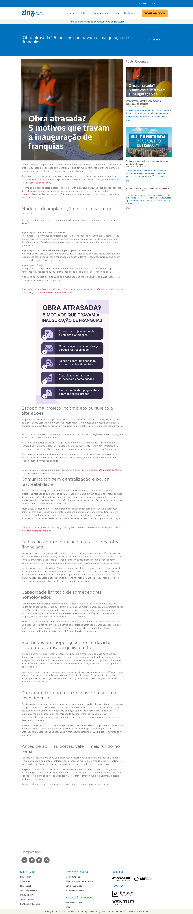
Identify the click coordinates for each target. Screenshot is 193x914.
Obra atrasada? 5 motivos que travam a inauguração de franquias (143, 102)
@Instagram (25, 877)
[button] (24, 860)
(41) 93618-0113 (27, 895)
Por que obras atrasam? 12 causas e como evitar (147, 188)
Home (71, 13)
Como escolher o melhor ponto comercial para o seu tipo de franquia (147, 163)
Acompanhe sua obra (75, 891)
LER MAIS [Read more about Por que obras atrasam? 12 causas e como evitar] (128, 208)
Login (153, 3)
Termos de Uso (27, 900)
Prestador (143, 3)
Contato (128, 13)
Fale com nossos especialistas (80, 882)
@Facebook (25, 886)
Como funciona (100, 13)
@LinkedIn (25, 882)
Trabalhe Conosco (74, 903)
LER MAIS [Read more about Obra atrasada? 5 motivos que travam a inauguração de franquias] (128, 121)
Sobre (83, 13)
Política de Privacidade (30, 904)
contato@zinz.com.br (30, 891)
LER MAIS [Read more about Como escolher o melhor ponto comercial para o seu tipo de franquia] (128, 181)
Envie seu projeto (74, 886)
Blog (116, 13)
